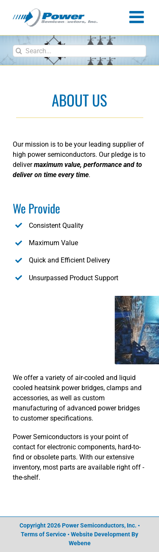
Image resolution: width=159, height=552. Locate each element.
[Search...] (79, 51)
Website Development (100, 534)
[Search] (19, 51)
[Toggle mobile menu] (137, 16)
